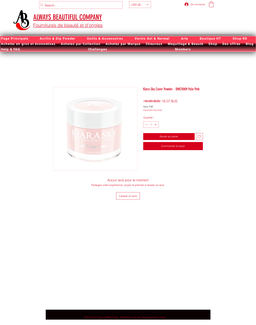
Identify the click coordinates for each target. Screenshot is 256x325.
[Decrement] (146, 124)
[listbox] (140, 4)
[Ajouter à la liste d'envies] (199, 136)
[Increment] (156, 124)
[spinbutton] (151, 124)
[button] (140, 4)
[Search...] (80, 5)
